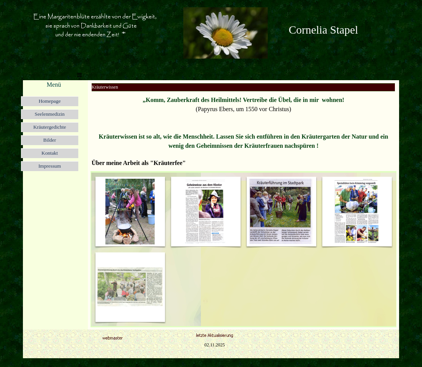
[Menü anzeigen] (79, 74)
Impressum (49, 166)
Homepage (50, 101)
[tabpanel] (340, 29)
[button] (225, 10)
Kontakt (50, 153)
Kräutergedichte (49, 127)
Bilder (49, 140)
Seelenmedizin (50, 114)
